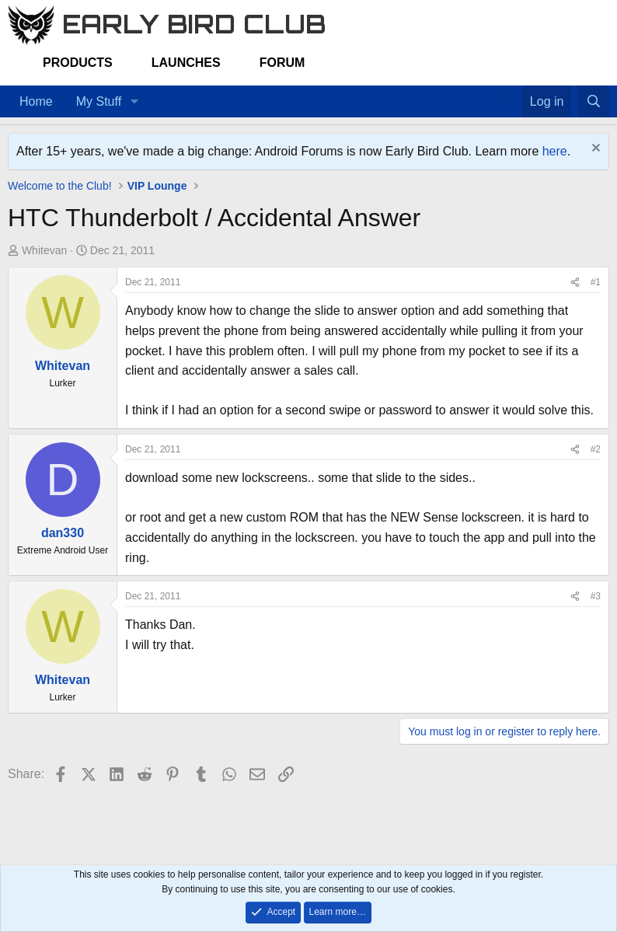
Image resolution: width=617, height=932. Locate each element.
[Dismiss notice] (594, 149)
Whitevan (44, 250)
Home (36, 101)
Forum (282, 62)
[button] (134, 102)
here (554, 151)
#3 (596, 596)
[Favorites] (514, 92)
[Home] (498, 92)
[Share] (575, 282)
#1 (596, 282)
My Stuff (98, 101)
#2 (596, 449)
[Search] (593, 102)
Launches (186, 62)
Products (78, 62)
